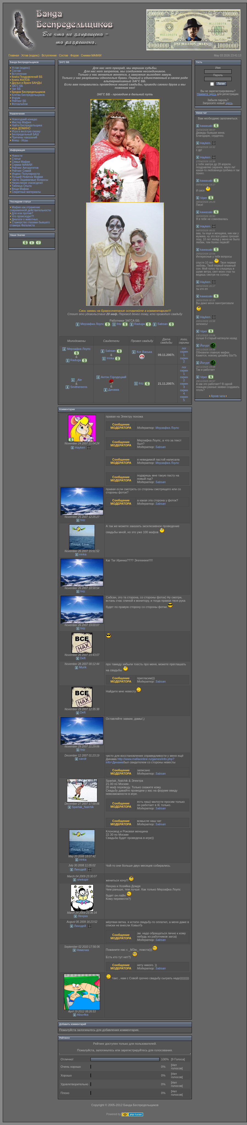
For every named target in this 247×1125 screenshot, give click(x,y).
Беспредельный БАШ (25, 134)
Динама (113, 389)
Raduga (139, 323)
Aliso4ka (83, 1014)
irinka (82, 554)
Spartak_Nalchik (83, 807)
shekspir (82, 879)
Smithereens (78, 387)
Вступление (49, 55)
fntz (119, 323)
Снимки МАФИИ (91, 55)
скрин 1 (184, 353)
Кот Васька (144, 351)
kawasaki (206, 125)
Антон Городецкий (113, 377)
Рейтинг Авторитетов (25, 167)
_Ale (79, 379)
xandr (83, 758)
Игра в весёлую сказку (26, 131)
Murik (83, 667)
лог (184, 348)
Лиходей (80, 869)
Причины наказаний (24, 137)
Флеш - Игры (20, 140)
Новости (17, 155)
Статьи (16, 158)
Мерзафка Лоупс (92, 323)
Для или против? (22, 213)
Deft (83, 658)
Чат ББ (16, 88)
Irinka (110, 358)
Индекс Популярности (26, 173)
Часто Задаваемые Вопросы (30, 179)
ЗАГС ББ (17, 85)
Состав (63, 55)
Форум (74, 55)
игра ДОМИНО (21, 128)
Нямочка (83, 950)
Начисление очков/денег (27, 182)
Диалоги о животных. (25, 219)
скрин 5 (184, 398)
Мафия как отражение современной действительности (30, 209)
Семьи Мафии (21, 161)
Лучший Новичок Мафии (27, 176)
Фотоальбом (20, 103)
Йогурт (204, 345)
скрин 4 (184, 392)
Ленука (83, 916)
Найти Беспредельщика (27, 125)
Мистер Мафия (21, 122)
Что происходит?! (23, 216)
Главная (13, 55)
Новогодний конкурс (24, 119)
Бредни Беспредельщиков (28, 91)
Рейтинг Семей (21, 170)
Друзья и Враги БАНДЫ (27, 82)
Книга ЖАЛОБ (21, 79)
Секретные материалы (26, 191)
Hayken (80, 447)
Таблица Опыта (22, 185)
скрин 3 (184, 385)
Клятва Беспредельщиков (28, 94)
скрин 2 (184, 359)
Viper (203, 197)
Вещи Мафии (20, 188)
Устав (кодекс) (30, 55)
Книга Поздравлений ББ (27, 76)
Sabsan (162, 323)
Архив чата (218, 396)
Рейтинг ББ (19, 100)
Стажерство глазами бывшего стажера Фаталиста (30, 224)
